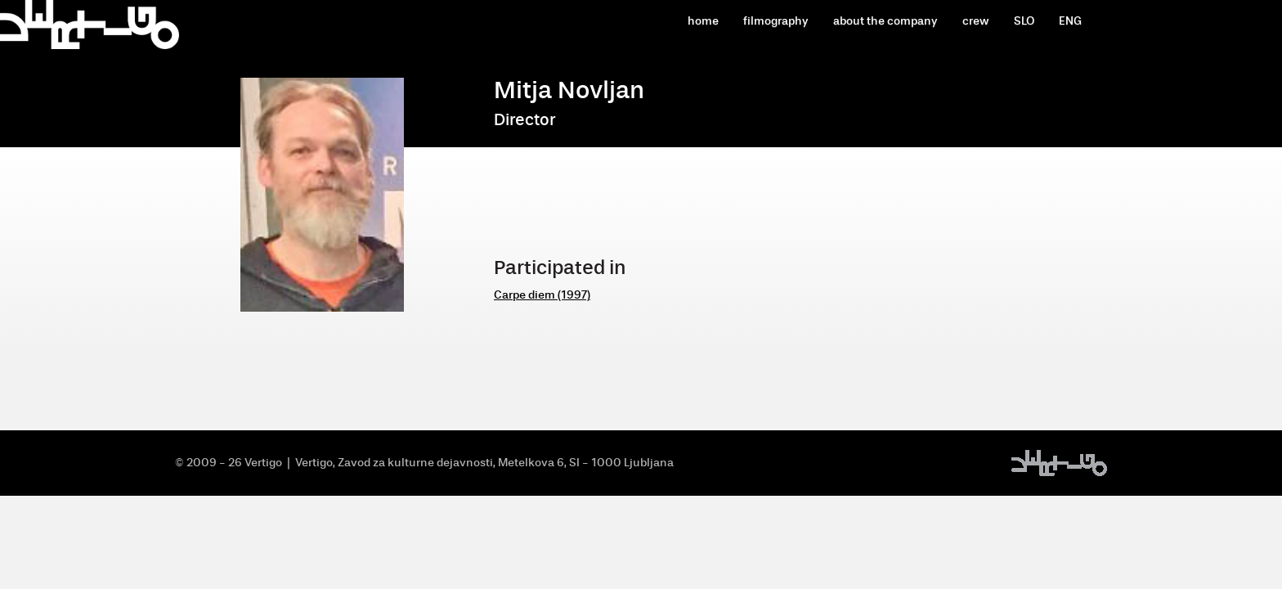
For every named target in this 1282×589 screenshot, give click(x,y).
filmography (776, 21)
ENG (1070, 21)
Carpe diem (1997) (542, 295)
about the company (885, 21)
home (703, 21)
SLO (1024, 21)
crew (975, 21)
